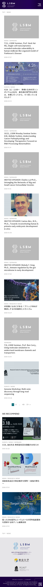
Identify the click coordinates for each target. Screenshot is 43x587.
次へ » (28, 405)
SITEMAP (28, 579)
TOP (3, 12)
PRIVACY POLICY (17, 579)
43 (23, 405)
